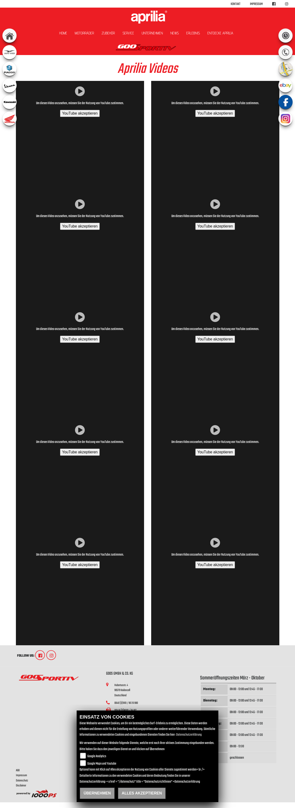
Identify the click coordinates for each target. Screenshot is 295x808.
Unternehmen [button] (152, 33)
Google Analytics (96, 756)
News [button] (174, 33)
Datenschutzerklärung (189, 735)
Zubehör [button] (108, 33)
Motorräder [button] (84, 33)
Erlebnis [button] (193, 33)
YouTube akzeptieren (80, 113)
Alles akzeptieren (142, 793)
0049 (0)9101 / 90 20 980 (126, 703)
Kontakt (235, 4)
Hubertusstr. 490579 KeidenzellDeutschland (122, 690)
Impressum (256, 4)
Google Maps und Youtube (101, 763)
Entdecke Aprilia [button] (220, 33)
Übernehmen (97, 793)
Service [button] (128, 33)
